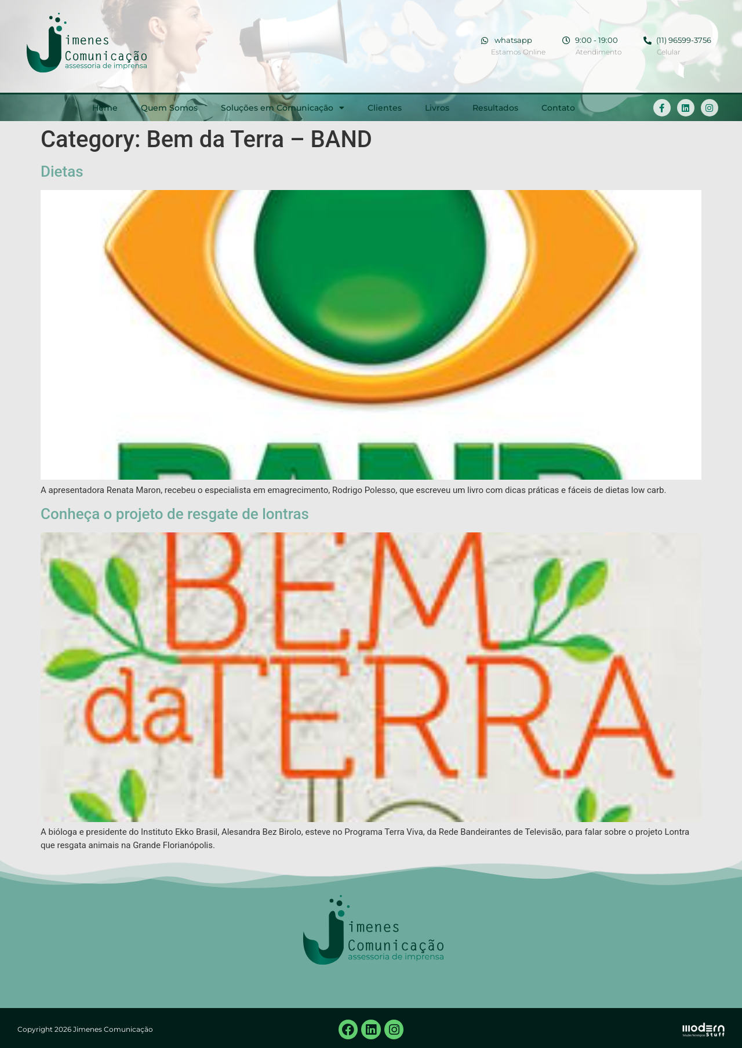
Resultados (495, 108)
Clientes (385, 108)
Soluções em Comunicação (282, 108)
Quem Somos (169, 108)
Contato (558, 108)
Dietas (62, 171)
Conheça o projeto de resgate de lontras (175, 514)
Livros (437, 108)
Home (105, 108)
